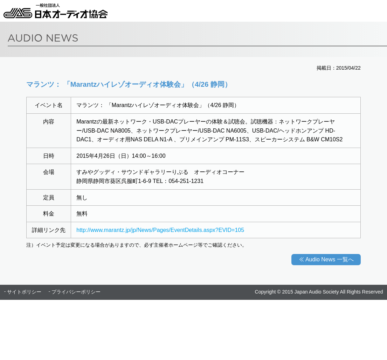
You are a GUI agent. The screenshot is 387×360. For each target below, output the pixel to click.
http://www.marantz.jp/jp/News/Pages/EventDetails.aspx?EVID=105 (160, 230)
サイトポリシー (24, 292)
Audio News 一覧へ (329, 259)
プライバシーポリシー (76, 292)
